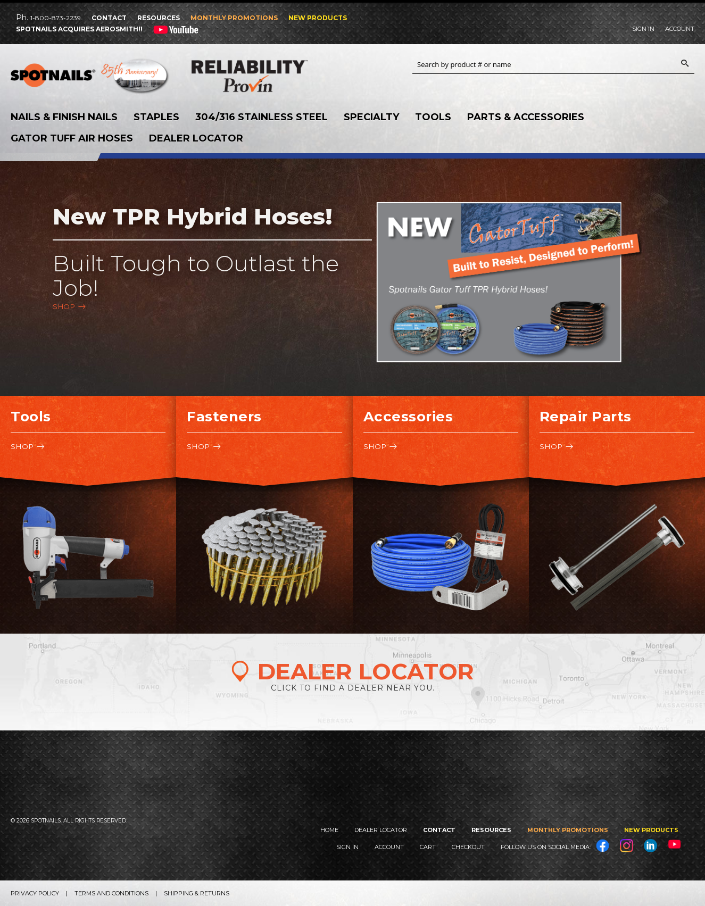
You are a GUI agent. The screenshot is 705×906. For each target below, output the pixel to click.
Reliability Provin (271, 76)
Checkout (468, 847)
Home (329, 830)
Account (679, 28)
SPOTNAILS (90, 78)
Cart (428, 847)
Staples (156, 117)
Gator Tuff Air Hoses (72, 138)
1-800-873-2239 (55, 18)
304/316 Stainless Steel (261, 117)
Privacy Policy (35, 893)
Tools (433, 117)
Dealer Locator (196, 138)
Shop (64, 306)
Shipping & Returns (196, 893)
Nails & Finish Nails (64, 117)
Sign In (643, 28)
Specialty (371, 117)
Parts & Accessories (525, 117)
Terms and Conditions (111, 893)
